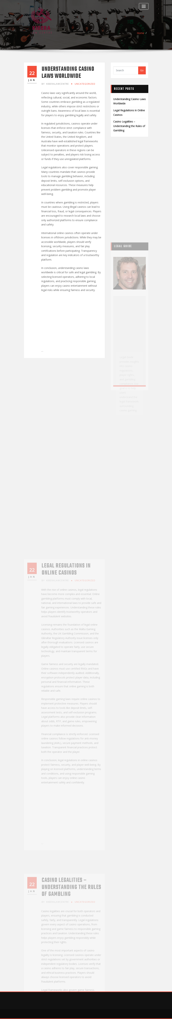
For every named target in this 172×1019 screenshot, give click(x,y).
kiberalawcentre (55, 83)
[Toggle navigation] (143, 6)
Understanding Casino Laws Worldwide (68, 73)
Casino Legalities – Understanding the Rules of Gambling (129, 126)
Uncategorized (85, 83)
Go (142, 70)
